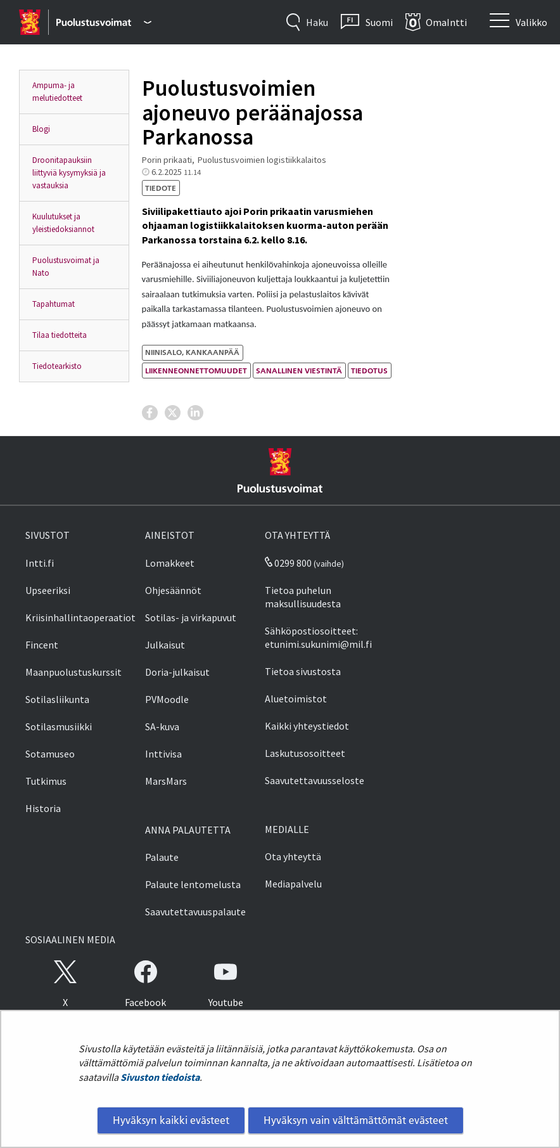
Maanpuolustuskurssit (73, 672)
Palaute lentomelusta (193, 884)
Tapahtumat (53, 304)
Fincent (41, 644)
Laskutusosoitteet (305, 753)
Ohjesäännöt (173, 590)
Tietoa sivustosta (303, 671)
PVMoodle (167, 699)
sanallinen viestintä (299, 370)
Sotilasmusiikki (58, 726)
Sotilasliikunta (57, 699)
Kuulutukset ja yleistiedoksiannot (63, 223)
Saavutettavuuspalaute (195, 911)
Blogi (41, 129)
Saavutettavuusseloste (314, 780)
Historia (43, 808)
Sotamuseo (50, 753)
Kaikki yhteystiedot (307, 725)
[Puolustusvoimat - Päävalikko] (103, 22)
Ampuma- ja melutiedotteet (57, 91)
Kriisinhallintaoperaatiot (80, 617)
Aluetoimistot (296, 698)
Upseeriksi (47, 590)
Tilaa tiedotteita (59, 335)
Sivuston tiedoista (160, 1077)
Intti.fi (39, 563)
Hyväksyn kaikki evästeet (171, 1120)
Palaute (162, 857)
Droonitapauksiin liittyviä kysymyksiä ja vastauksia (69, 173)
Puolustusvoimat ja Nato (65, 266)
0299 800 (288, 563)
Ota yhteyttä (293, 856)
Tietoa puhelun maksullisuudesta (303, 597)
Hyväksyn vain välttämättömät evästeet (356, 1120)
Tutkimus (46, 781)
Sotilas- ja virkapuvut (190, 617)
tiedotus (369, 370)
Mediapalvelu (293, 883)
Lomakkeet (169, 563)
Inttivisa (163, 753)
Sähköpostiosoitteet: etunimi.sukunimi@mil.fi (318, 637)
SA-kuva (162, 726)
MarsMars (166, 781)
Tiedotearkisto (57, 366)
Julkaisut (165, 644)
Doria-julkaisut (177, 672)
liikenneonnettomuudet (196, 370)
